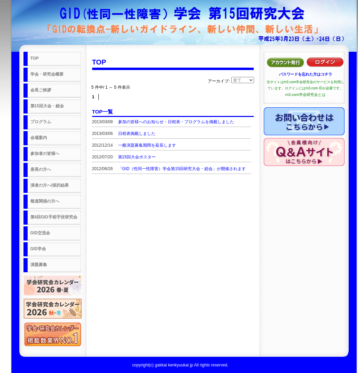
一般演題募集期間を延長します (147, 145)
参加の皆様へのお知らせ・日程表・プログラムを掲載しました (176, 121)
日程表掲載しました (136, 133)
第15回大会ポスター (137, 157)
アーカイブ (218, 81)
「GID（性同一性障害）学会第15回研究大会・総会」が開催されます (182, 168)
